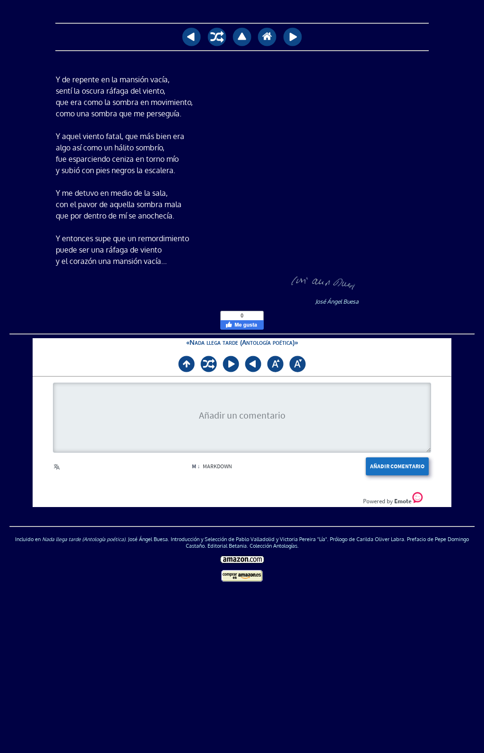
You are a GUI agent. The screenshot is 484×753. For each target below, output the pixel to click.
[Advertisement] (242, 672)
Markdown (212, 466)
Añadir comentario (397, 466)
